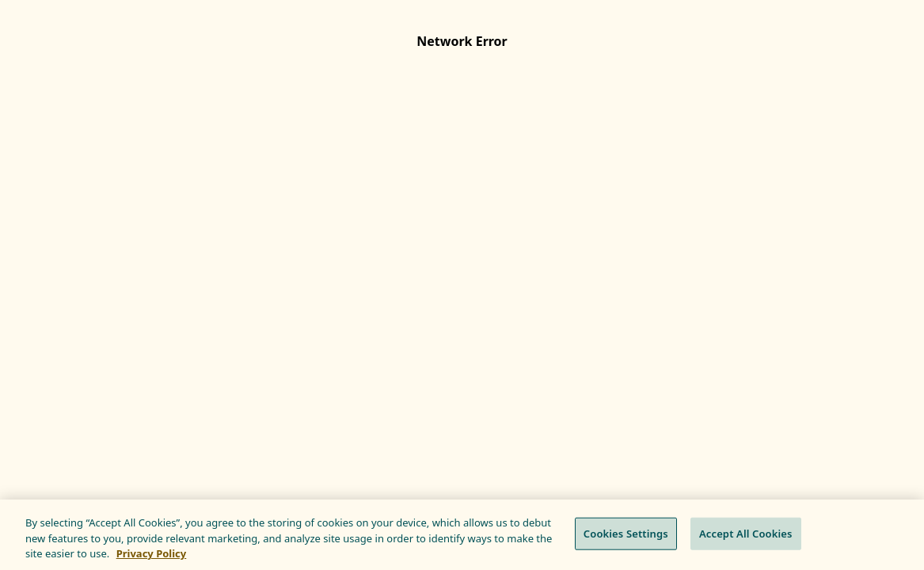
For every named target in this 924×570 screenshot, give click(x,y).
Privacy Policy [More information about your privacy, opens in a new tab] (151, 553)
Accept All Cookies (746, 533)
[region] (462, 535)
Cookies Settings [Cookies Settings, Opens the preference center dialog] (626, 533)
